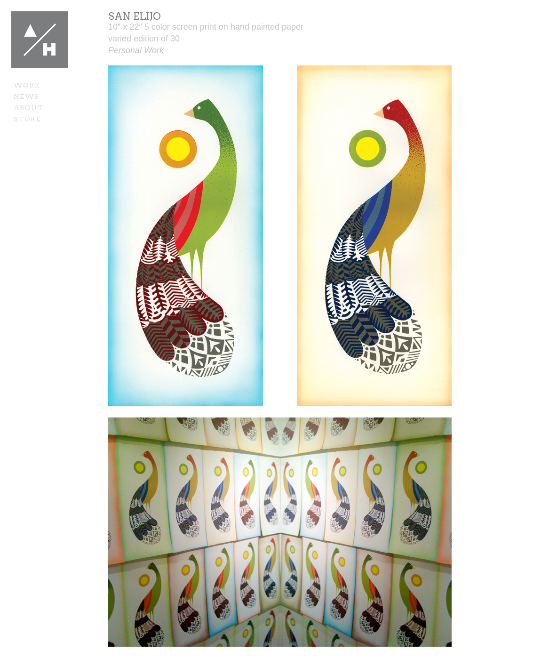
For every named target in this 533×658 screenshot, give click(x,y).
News (27, 96)
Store (27, 119)
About (28, 108)
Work (27, 85)
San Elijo (134, 16)
